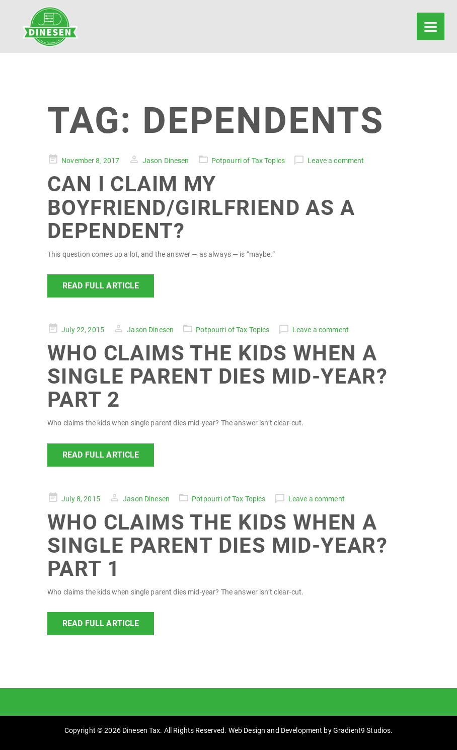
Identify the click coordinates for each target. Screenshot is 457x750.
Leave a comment (336, 161)
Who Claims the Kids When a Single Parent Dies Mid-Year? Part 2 (217, 376)
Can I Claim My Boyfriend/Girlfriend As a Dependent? (201, 207)
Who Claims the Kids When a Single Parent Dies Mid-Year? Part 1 (217, 545)
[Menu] (430, 26)
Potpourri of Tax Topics (248, 161)
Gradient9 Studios (362, 730)
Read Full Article (100, 285)
